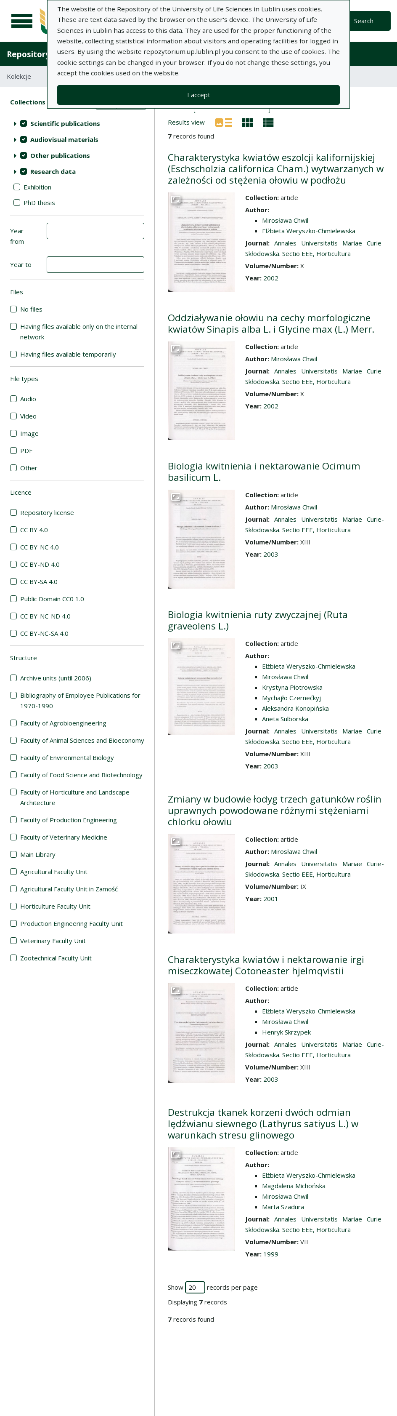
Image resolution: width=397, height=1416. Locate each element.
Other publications (60, 155)
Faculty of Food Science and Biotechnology (81, 775)
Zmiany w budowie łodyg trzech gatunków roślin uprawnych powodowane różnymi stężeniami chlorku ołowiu (274, 810)
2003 (270, 554)
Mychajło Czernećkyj (291, 697)
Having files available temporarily (68, 354)
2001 (270, 898)
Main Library (38, 854)
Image (29, 433)
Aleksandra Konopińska (295, 708)
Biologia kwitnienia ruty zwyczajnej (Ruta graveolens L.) (258, 620)
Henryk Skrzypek (286, 1032)
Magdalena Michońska (294, 1185)
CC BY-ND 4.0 (40, 564)
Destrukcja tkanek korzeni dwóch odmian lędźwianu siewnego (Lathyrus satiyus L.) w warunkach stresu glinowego (263, 1123)
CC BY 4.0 (34, 529)
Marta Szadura (283, 1207)
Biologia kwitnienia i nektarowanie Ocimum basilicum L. (264, 471)
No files (31, 309)
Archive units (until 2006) (55, 678)
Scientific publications (65, 123)
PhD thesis (39, 202)
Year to (21, 264)
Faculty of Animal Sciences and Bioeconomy (82, 740)
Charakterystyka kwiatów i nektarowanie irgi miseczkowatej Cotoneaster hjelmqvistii (266, 965)
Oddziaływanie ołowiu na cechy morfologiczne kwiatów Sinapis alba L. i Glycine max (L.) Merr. (271, 323)
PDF (26, 450)
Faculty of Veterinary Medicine (63, 837)
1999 (270, 1254)
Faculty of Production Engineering (68, 820)
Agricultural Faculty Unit (53, 871)
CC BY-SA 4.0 (39, 581)
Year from (17, 236)
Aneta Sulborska (285, 719)
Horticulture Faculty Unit (55, 906)
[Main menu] (21, 21)
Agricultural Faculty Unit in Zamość (69, 889)
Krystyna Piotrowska (292, 687)
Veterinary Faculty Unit (53, 940)
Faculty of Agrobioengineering (63, 723)
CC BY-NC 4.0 (39, 547)
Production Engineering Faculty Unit (71, 923)
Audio (28, 399)
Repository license (47, 512)
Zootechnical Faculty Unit (56, 958)
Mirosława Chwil (285, 220)
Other (28, 468)
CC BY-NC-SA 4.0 (44, 633)
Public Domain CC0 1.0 (52, 599)
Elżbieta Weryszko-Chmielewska (308, 231)
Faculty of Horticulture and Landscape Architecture (75, 797)
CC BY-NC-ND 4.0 (45, 616)
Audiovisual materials (64, 139)
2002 (270, 278)
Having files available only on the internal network (79, 331)
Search (363, 20)
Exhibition (37, 187)
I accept (198, 95)
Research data (53, 171)
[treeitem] (77, 123)
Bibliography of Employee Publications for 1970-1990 (80, 700)
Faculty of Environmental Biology (67, 757)
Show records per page (213, 1287)
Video (28, 416)
